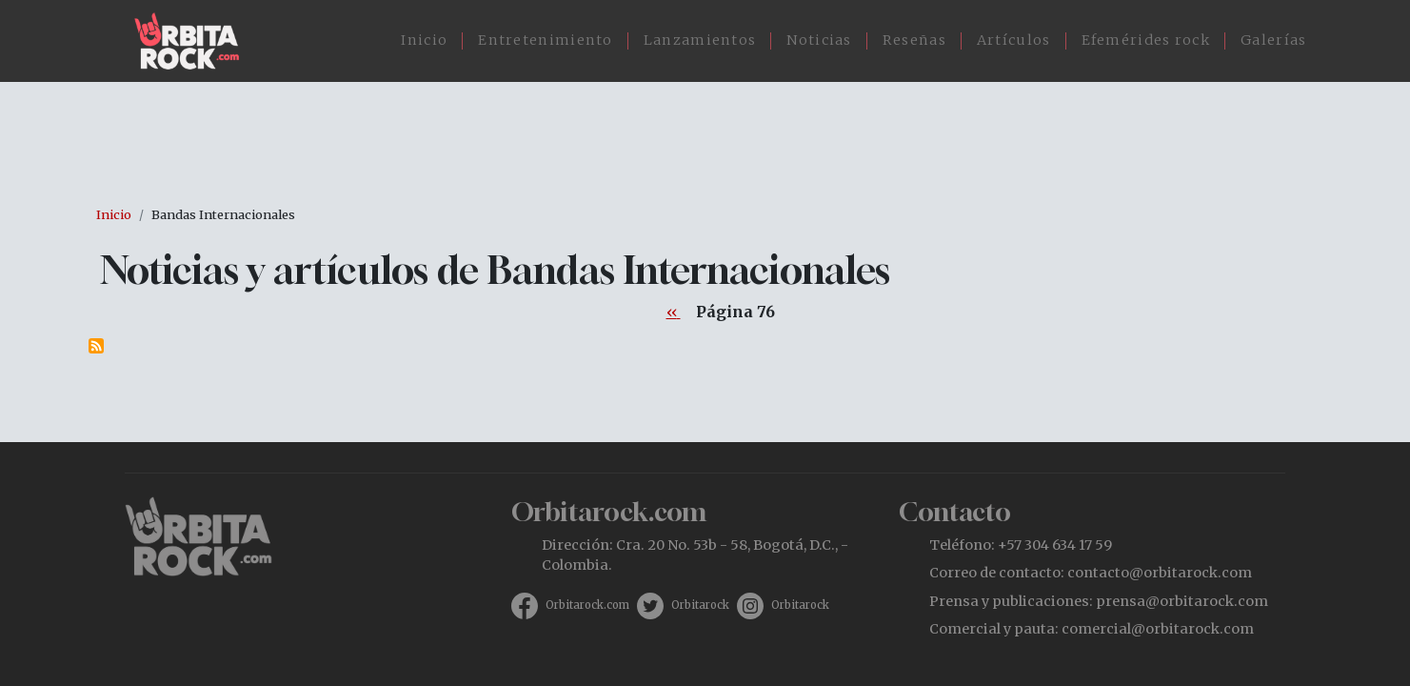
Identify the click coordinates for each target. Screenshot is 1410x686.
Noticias (818, 40)
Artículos (1014, 40)
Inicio (424, 40)
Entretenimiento (545, 40)
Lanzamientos (700, 40)
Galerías (1273, 40)
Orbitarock (700, 605)
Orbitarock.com (587, 605)
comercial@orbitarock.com (1158, 628)
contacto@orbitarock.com (1159, 572)
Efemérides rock (1146, 40)
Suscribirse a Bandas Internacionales (96, 345)
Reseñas (914, 40)
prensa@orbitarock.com (1182, 601)
